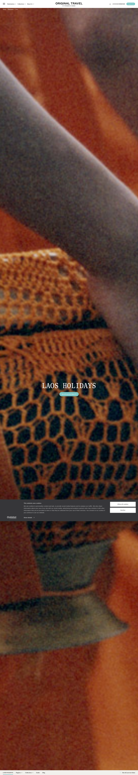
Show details (28, 771)
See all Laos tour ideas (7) (69, 394)
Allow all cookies (122, 758)
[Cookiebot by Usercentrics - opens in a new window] (12, 771)
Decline (122, 764)
